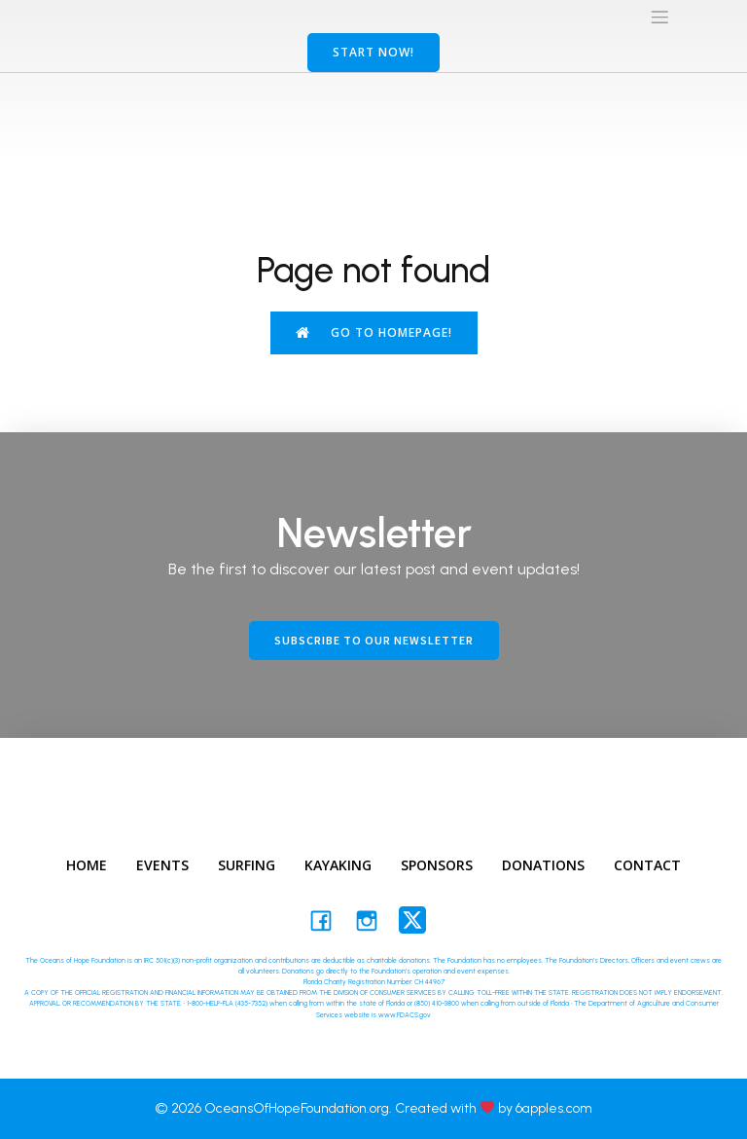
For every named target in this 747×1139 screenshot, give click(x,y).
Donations (543, 865)
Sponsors (437, 865)
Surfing (246, 865)
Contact (647, 865)
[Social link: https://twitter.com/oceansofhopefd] (420, 920)
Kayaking (338, 865)
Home (86, 865)
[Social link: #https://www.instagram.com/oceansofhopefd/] (374, 920)
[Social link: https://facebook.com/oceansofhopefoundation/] (328, 920)
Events (162, 865)
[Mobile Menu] (659, 16)
